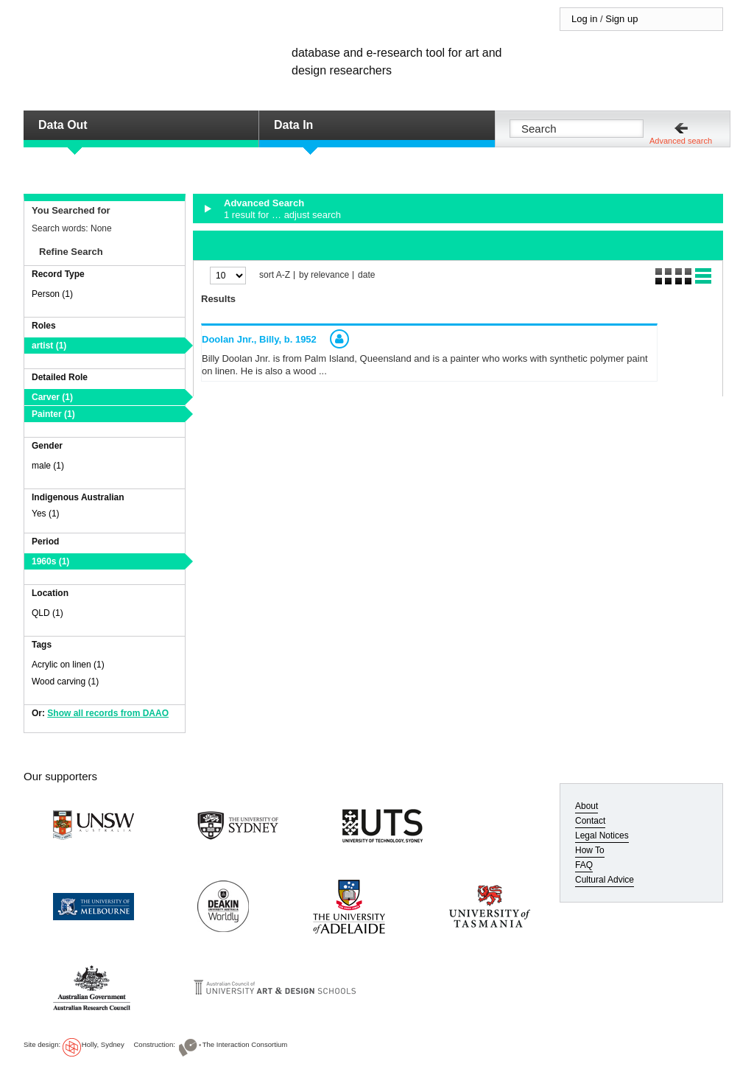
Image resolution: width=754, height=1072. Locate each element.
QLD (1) (47, 613)
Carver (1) (52, 397)
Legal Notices (602, 835)
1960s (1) (50, 561)
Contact (590, 821)
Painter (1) (53, 414)
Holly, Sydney (103, 1044)
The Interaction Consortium (245, 1044)
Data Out (63, 125)
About (586, 806)
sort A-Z (274, 275)
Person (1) (52, 294)
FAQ (584, 865)
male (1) (48, 465)
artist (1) (49, 345)
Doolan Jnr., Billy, (259, 339)
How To (590, 850)
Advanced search (680, 140)
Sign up (621, 18)
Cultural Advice (604, 880)
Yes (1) (46, 513)
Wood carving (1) (65, 681)
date (366, 275)
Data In (293, 125)
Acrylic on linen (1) (68, 664)
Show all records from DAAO (108, 713)
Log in (584, 18)
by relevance (324, 275)
